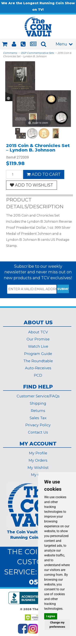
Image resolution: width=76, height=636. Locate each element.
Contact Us (38, 432)
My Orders (38, 460)
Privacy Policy (38, 425)
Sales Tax (38, 418)
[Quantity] (14, 174)
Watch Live (38, 346)
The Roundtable (38, 361)
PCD (38, 375)
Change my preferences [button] (57, 624)
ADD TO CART (44, 174)
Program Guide (38, 354)
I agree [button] (50, 616)
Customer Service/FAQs (38, 396)
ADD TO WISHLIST (31, 185)
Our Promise (38, 339)
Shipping (38, 403)
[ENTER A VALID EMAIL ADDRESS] (32, 289)
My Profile (38, 453)
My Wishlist (38, 467)
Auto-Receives (38, 368)
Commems (10, 52)
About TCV (38, 332)
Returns (38, 411)
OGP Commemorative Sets (37, 52)
